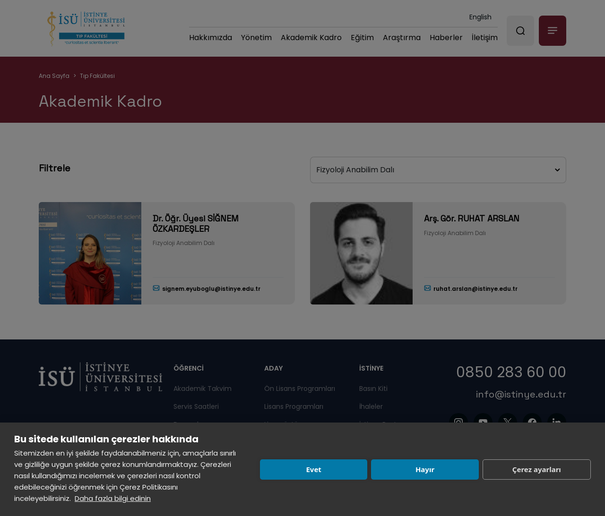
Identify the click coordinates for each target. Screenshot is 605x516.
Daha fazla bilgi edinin (113, 498)
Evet (313, 469)
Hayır (424, 469)
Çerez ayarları (536, 469)
